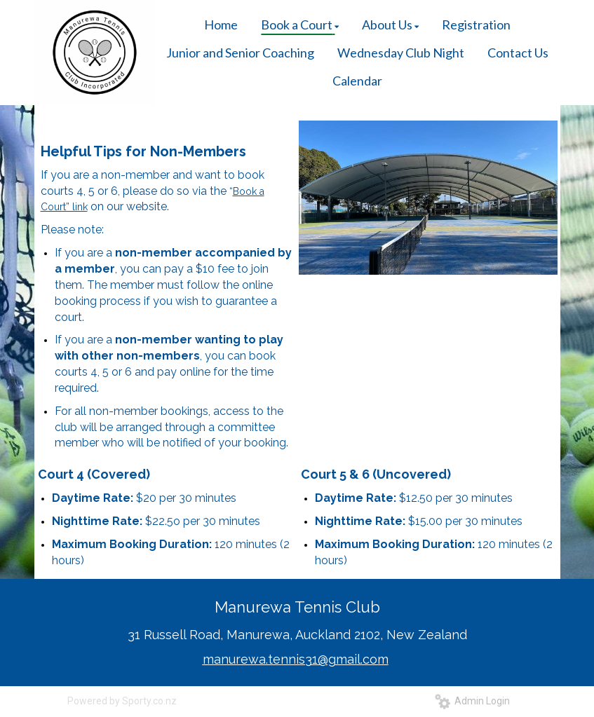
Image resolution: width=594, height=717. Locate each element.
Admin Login (472, 700)
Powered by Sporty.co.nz (122, 700)
